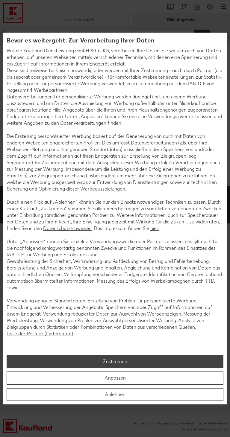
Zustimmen (115, 361)
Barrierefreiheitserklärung (204, 429)
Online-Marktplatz (77, 20)
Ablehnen (115, 394)
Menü (223, 6)
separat (21, 77)
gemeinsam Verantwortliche (72, 77)
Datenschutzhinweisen (67, 228)
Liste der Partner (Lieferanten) (40, 333)
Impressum (143, 423)
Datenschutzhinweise (175, 423)
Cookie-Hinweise (212, 423)
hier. (154, 228)
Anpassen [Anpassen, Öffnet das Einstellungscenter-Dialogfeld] (115, 378)
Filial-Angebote (181, 20)
